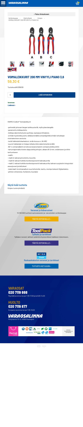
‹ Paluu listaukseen (41, 14)
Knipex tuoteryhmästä (16, 188)
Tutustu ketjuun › (41, 266)
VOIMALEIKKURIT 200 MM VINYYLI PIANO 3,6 (23, 20)
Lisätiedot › (12, 105)
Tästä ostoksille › (41, 219)
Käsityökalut (28, 18)
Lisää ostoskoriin (45, 95)
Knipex (40, 18)
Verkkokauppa (13, 18)
